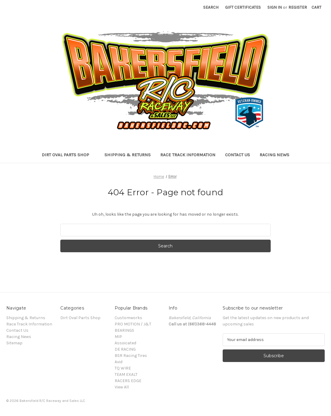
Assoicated (125, 343)
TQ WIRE (123, 368)
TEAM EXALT (126, 374)
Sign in (274, 7)
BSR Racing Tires (131, 355)
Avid (118, 361)
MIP (118, 336)
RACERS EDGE (128, 380)
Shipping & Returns (127, 154)
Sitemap (14, 343)
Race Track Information (187, 154)
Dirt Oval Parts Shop (68, 154)
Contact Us (237, 154)
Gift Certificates (243, 7)
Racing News (274, 154)
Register (297, 7)
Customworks (128, 317)
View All (122, 387)
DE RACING (125, 349)
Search (210, 7)
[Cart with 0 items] (316, 7)
